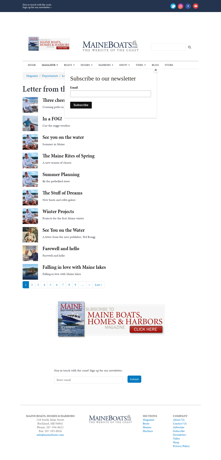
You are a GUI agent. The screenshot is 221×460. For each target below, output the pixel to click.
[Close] (156, 70)
